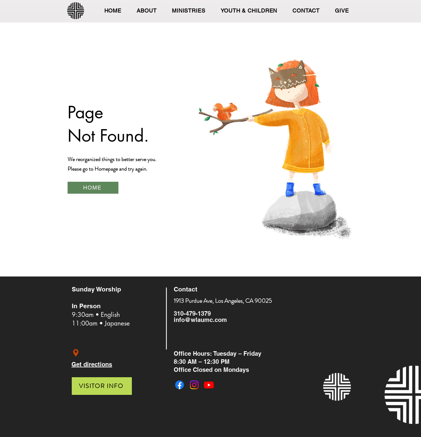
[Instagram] (194, 385)
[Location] (76, 353)
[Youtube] (209, 385)
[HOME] (93, 188)
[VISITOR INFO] (102, 386)
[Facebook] (179, 385)
